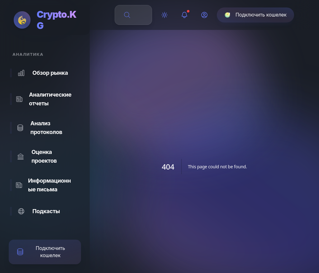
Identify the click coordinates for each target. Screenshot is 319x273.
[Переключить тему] (164, 14)
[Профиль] (204, 14)
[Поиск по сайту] (137, 15)
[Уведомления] (184, 14)
